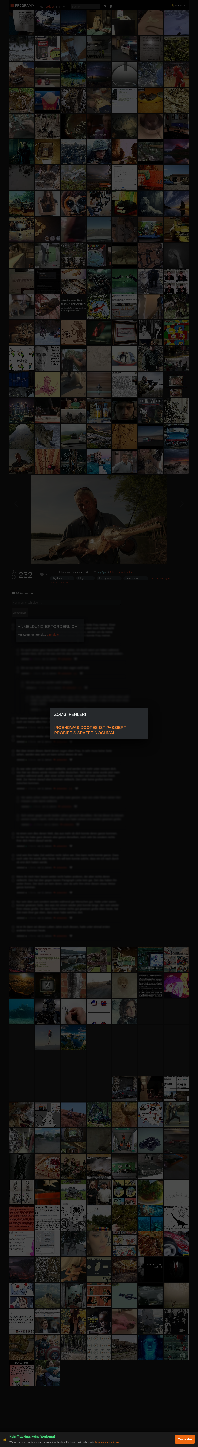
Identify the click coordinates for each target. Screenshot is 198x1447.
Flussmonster (132, 578)
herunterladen (125, 572)
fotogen (82, 578)
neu (41, 6)
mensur (76, 572)
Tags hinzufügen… (60, 582)
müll (58, 6)
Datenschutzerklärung (106, 1442)
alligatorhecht (59, 578)
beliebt (49, 6)
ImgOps (102, 572)
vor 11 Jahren (58, 572)
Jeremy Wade (106, 578)
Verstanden (185, 1439)
